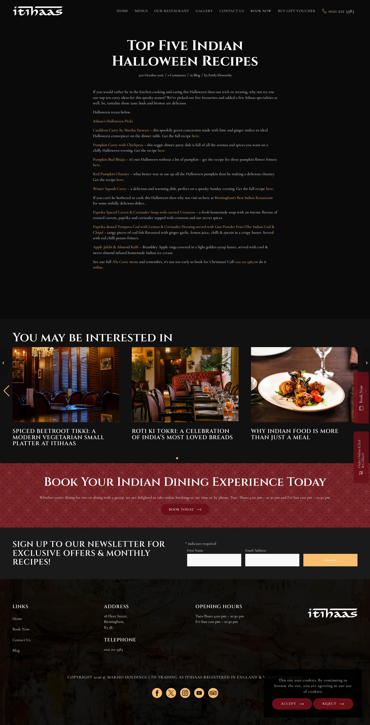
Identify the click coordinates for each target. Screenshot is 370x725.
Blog (197, 75)
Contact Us (21, 639)
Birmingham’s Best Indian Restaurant (244, 197)
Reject (331, 703)
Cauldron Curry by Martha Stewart (121, 130)
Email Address (256, 550)
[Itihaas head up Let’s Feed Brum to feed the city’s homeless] (366, 362)
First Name (196, 550)
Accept (293, 703)
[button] (177, 458)
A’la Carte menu (125, 261)
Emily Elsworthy (220, 75)
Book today (181, 509)
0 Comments (177, 75)
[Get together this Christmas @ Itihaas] (4, 362)
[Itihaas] (38, 11)
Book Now (21, 629)
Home (17, 618)
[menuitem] (122, 11)
